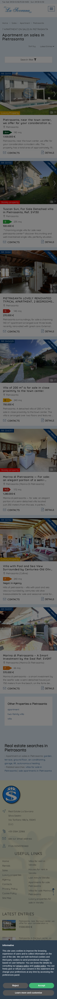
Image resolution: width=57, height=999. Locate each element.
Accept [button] (41, 985)
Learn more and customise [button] (28, 992)
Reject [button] (15, 985)
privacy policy (22, 966)
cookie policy (40, 966)
